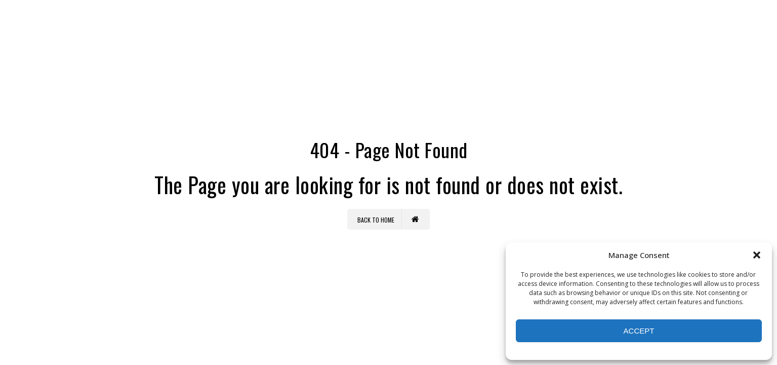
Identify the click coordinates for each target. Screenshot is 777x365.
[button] (757, 255)
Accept (639, 330)
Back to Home (388, 219)
